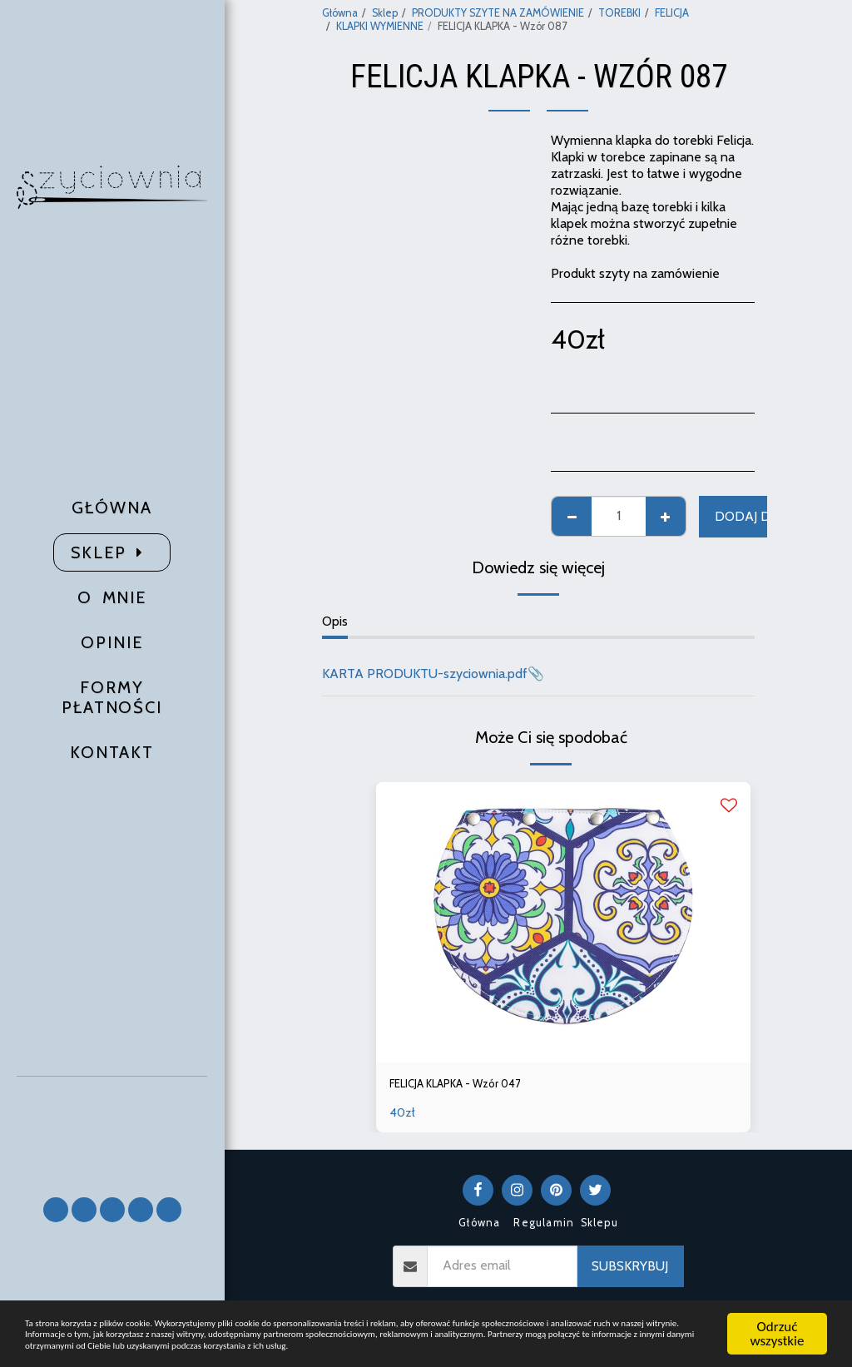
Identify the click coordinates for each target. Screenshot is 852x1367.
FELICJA (672, 13)
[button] (112, 1129)
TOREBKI (619, 13)
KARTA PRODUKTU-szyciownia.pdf (425, 673)
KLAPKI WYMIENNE (380, 26)
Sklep (385, 13)
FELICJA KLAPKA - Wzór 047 (473, 1085)
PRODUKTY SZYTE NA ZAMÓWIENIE (498, 13)
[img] (563, 922)
